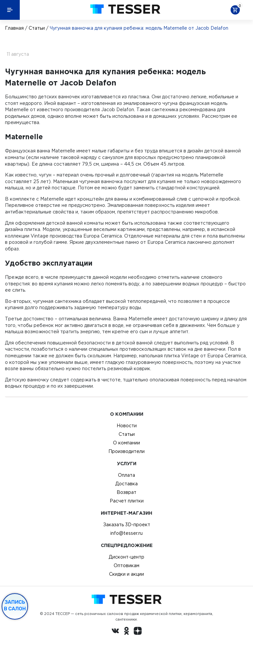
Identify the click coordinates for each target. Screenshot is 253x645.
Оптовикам (126, 565)
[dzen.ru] (138, 632)
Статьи (37, 28)
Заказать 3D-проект (126, 524)
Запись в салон (15, 605)
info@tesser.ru (126, 533)
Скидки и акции (126, 574)
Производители (126, 451)
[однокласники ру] (126, 632)
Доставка (126, 483)
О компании (126, 442)
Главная (14, 28)
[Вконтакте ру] (115, 632)
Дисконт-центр (126, 557)
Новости (127, 425)
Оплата (126, 475)
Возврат (126, 492)
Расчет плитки (127, 500)
